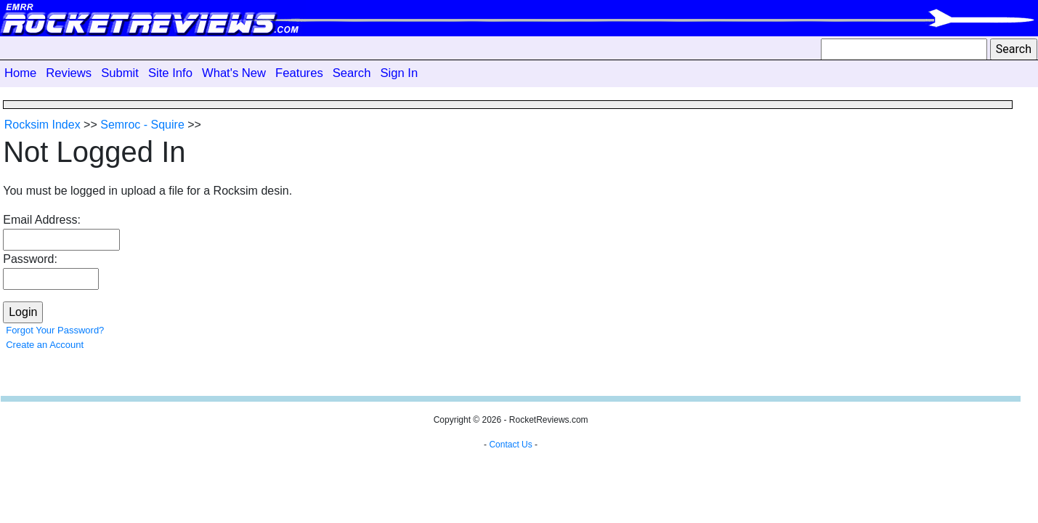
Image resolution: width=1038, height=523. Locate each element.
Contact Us (510, 444)
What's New (234, 73)
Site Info (170, 73)
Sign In (399, 73)
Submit (120, 73)
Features (299, 73)
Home (20, 73)
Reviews (69, 73)
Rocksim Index (42, 124)
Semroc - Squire (142, 124)
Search (352, 73)
